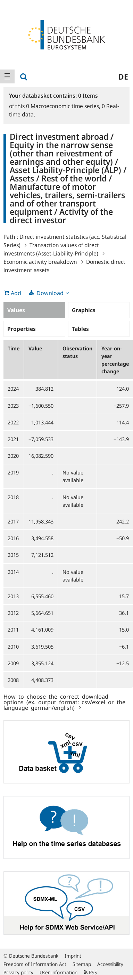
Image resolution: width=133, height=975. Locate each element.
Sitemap (82, 964)
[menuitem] (7, 76)
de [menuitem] (123, 76)
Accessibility (110, 964)
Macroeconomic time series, (64, 106)
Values (16, 310)
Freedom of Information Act (34, 964)
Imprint (73, 955)
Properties (21, 329)
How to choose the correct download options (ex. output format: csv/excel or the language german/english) (64, 701)
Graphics (83, 310)
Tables (80, 329)
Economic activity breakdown (40, 262)
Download (50, 293)
